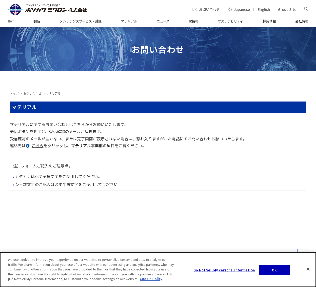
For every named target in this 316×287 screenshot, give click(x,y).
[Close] (308, 269)
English (264, 9)
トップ (14, 93)
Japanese (242, 9)
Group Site (287, 9)
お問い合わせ (209, 9)
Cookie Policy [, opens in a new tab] (151, 278)
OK (274, 269)
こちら (37, 145)
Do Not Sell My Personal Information (224, 269)
